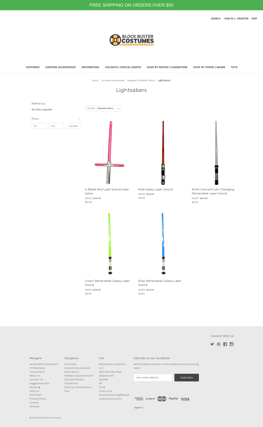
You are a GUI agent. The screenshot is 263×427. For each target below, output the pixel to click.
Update (73, 125)
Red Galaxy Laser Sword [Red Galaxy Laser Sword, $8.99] (155, 189)
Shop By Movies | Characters (167, 67)
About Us (35, 375)
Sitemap (34, 406)
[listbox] (109, 108)
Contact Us (36, 379)
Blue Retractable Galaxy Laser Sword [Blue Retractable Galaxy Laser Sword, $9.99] (159, 283)
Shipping (35, 387)
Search (215, 18)
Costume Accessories (60, 67)
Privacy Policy (38, 398)
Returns (34, 391)
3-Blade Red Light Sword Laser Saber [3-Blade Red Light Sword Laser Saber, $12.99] (107, 191)
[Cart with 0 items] (254, 18)
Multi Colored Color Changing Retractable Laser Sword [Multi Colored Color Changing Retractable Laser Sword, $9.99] (213, 191)
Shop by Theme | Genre (209, 67)
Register (242, 18)
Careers (34, 402)
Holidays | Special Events (123, 67)
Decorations (90, 67)
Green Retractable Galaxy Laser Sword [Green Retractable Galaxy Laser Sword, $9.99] (107, 283)
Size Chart (36, 394)
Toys (234, 67)
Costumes (32, 67)
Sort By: (91, 108)
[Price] (56, 119)
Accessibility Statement (44, 364)
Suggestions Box (39, 383)
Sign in (228, 18)
